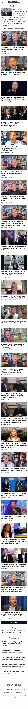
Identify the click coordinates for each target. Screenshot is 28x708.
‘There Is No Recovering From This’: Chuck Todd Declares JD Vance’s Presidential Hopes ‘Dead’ (12, 124)
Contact (14, 697)
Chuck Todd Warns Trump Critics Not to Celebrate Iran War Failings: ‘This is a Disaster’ (13, 49)
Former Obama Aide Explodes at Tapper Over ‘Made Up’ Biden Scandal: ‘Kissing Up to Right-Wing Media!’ (14, 445)
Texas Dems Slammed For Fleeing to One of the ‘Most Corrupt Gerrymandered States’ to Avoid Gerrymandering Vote (13, 273)
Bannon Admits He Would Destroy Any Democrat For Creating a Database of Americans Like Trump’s (13, 395)
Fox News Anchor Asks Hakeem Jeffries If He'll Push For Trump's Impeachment (13, 665)
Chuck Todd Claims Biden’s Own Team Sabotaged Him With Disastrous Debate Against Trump (13, 346)
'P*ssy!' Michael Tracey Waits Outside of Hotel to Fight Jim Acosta (13, 672)
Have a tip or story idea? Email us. (12, 631)
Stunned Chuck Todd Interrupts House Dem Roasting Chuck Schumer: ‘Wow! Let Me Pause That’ (14, 470)
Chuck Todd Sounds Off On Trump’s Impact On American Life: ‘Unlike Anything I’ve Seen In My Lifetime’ (12, 371)
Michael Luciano (4, 520)
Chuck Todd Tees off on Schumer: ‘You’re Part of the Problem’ (13, 517)
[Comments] (11, 53)
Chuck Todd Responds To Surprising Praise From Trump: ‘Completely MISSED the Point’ (13, 198)
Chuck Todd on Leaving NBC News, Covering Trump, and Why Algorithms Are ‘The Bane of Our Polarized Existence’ (14, 614)
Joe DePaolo (3, 593)
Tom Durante (3, 252)
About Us (16, 689)
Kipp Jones (3, 399)
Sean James (3, 78)
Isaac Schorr (3, 127)
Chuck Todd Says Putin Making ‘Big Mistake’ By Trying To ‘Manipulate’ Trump (12, 173)
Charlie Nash (3, 374)
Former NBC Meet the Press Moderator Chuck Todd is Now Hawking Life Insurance (13, 74)
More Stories (14, 622)
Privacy (12, 692)
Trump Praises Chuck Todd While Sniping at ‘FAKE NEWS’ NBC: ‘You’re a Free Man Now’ (14, 248)
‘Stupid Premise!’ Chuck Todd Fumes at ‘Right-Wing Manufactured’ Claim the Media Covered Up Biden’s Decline (13, 589)
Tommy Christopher (5, 152)
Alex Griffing (3, 53)
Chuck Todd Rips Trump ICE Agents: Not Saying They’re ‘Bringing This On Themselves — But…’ (13, 148)
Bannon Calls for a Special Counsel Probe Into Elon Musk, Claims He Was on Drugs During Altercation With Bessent (14, 420)
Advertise (6, 692)
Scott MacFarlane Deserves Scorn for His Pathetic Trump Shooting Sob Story (14, 322)
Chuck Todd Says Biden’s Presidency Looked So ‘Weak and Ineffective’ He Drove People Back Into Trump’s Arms (13, 223)
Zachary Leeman (4, 177)
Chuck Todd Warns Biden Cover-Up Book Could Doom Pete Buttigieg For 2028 (13, 494)
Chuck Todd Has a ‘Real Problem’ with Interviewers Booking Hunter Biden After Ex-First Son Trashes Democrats (14, 298)
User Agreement (6, 695)
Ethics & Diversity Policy (18, 695)
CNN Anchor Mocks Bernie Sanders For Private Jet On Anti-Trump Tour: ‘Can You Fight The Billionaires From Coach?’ (14, 541)
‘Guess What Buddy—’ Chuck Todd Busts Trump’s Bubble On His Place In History (13, 565)
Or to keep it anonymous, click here (13, 631)
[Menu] (3, 2)
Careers (23, 689)
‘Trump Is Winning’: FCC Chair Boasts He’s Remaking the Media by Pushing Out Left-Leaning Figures (14, 99)
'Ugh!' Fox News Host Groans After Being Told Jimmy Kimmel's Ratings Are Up (13, 658)
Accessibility (19, 692)
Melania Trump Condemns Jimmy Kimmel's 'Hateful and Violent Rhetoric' (13, 651)
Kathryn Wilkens (4, 102)
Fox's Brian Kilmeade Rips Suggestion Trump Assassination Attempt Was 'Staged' (12, 643)
